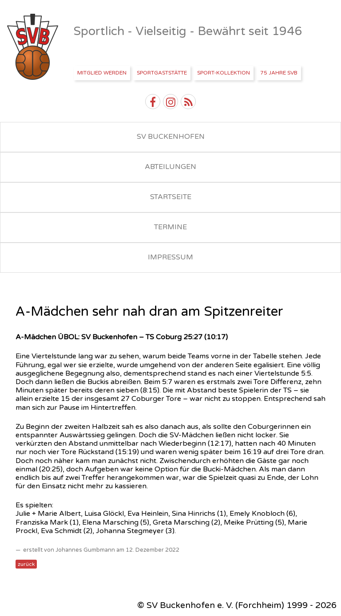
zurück (26, 564)
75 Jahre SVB (278, 73)
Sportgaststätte (162, 73)
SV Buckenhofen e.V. (33, 47)
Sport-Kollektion (223, 73)
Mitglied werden (102, 73)
